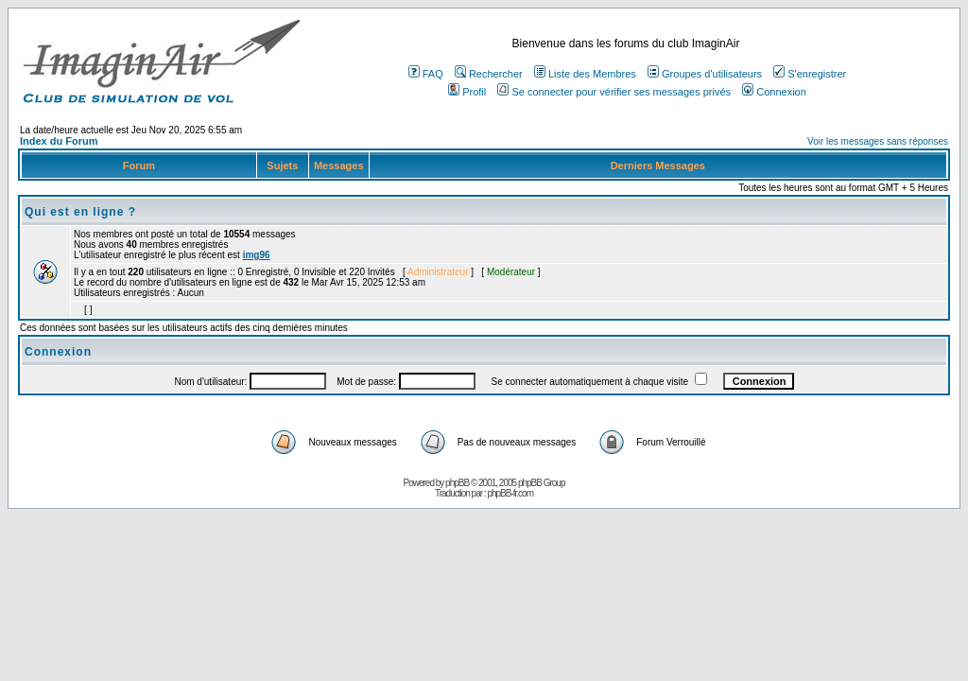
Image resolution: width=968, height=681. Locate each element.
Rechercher (489, 73)
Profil (467, 91)
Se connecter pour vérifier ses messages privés (614, 91)
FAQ (425, 73)
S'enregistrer (809, 73)
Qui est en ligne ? (80, 211)
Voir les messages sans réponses (877, 141)
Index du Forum (59, 141)
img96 (256, 255)
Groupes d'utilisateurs (705, 73)
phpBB (457, 483)
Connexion (774, 91)
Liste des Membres (585, 73)
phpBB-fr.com (510, 493)
